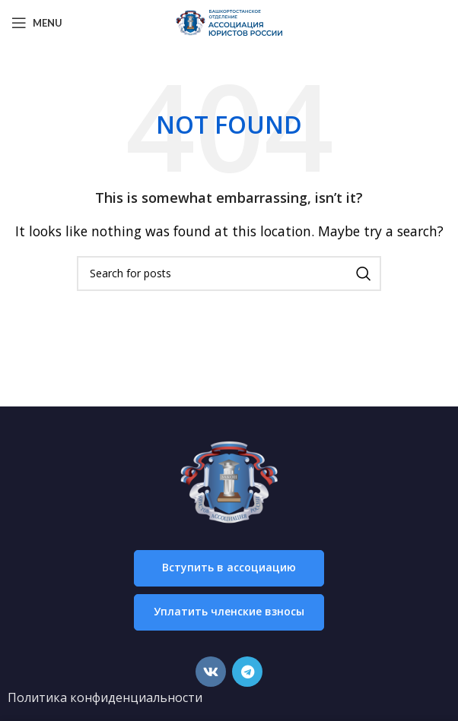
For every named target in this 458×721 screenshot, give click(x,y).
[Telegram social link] (247, 671)
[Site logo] (229, 21)
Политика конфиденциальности (105, 697)
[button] (229, 568)
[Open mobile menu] (37, 23)
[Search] (229, 273)
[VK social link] (211, 671)
